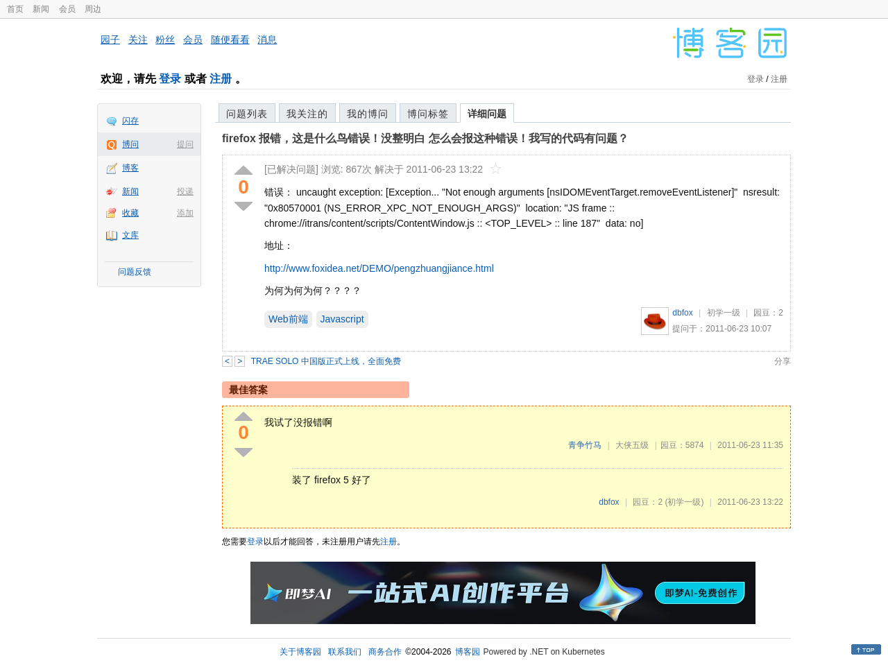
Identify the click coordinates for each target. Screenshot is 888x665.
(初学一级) (684, 502)
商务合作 (385, 652)
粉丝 (165, 39)
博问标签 (428, 113)
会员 (67, 9)
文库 (130, 235)
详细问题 (487, 113)
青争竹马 (584, 445)
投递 (185, 191)
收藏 (130, 213)
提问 (185, 144)
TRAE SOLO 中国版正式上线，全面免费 (326, 361)
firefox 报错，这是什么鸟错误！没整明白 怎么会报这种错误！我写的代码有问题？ (425, 138)
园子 (110, 39)
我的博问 (367, 113)
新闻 (41, 9)
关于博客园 (300, 652)
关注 (138, 39)
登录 (170, 79)
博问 (130, 144)
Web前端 (288, 319)
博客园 (467, 652)
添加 (185, 213)
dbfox (682, 313)
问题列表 (247, 113)
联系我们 (344, 652)
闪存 (130, 121)
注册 (221, 79)
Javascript (342, 319)
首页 (15, 9)
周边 (93, 9)
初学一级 (723, 313)
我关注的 (307, 113)
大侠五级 (632, 445)
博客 (130, 168)
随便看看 (230, 39)
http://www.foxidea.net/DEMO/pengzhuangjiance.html (379, 268)
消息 (267, 39)
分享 (782, 361)
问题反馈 (134, 272)
